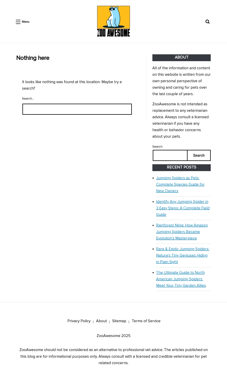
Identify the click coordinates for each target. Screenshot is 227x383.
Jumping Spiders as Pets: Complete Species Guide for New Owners (180, 184)
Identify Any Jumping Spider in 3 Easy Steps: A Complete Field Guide (183, 208)
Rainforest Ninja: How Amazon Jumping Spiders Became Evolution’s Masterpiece (182, 232)
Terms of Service (146, 321)
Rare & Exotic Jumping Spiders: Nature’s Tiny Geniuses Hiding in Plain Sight (182, 255)
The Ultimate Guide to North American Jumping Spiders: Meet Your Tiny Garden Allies (181, 279)
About (101, 321)
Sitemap (119, 321)
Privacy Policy (79, 321)
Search (157, 146)
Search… (28, 98)
